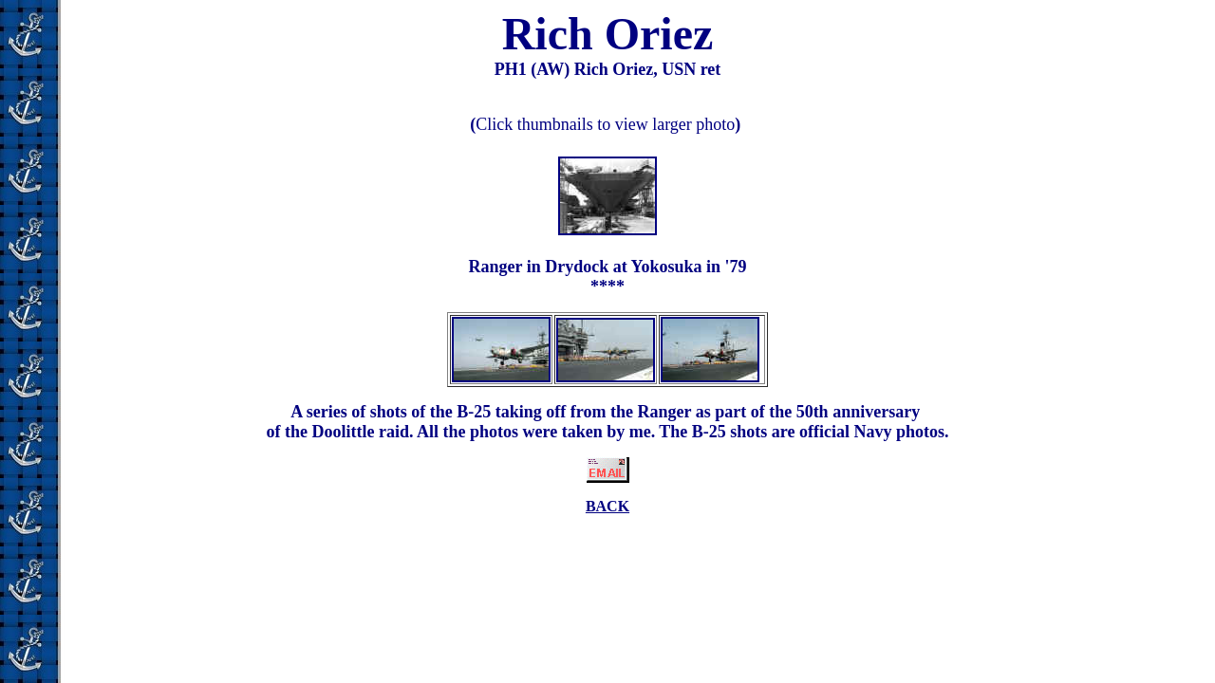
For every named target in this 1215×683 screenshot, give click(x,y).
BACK (607, 506)
